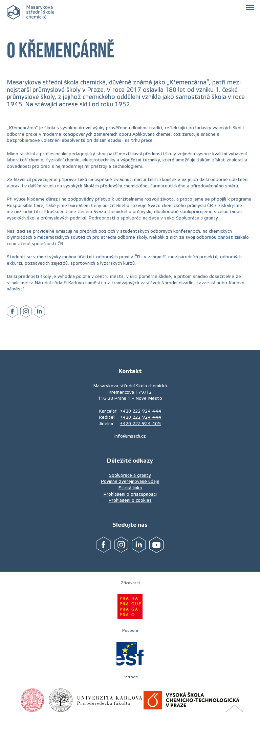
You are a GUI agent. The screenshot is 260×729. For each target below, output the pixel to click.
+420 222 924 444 (140, 411)
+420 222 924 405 (140, 423)
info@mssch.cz (130, 436)
